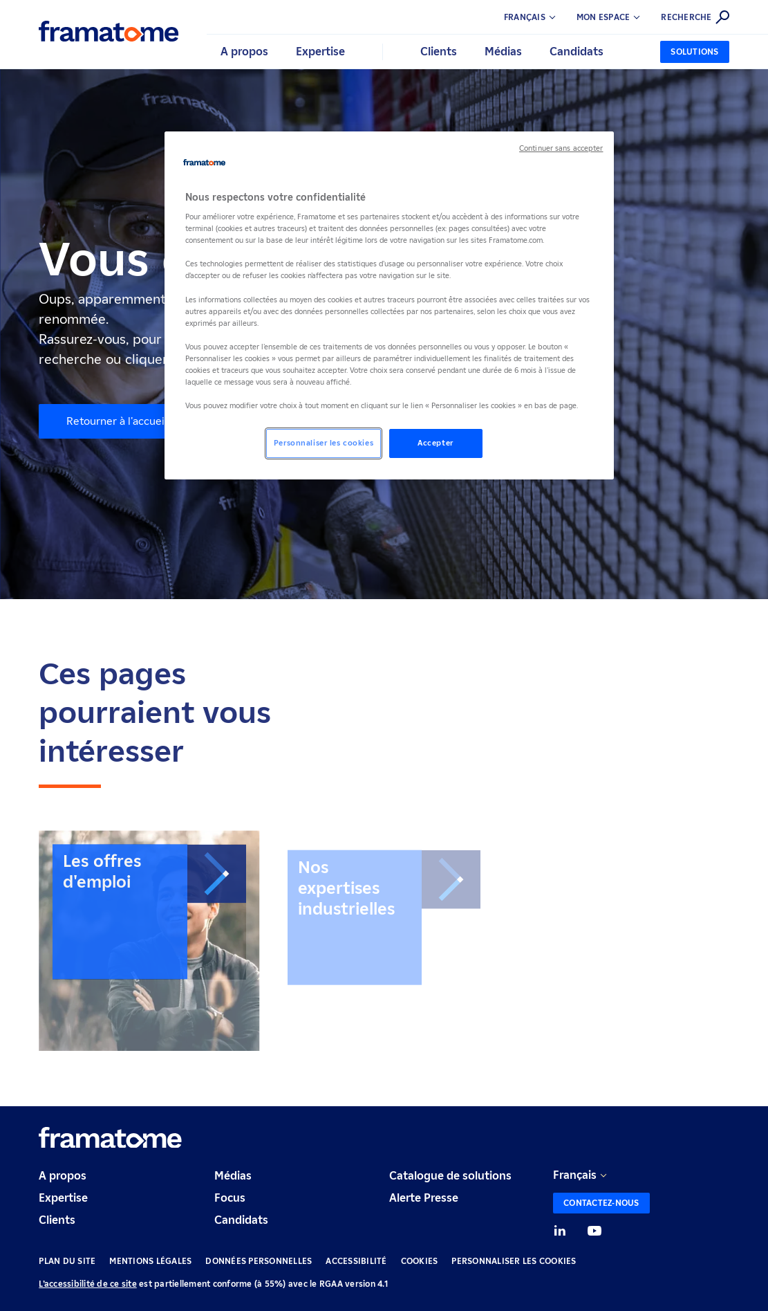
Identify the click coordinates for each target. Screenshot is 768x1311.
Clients (57, 1220)
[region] (389, 305)
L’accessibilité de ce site (88, 1283)
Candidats (241, 1220)
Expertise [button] (320, 51)
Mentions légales (150, 1261)
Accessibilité (356, 1261)
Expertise (63, 1197)
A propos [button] (244, 51)
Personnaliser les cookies (513, 1261)
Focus (229, 1197)
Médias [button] (503, 51)
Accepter (435, 443)
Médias (233, 1175)
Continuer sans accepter (561, 148)
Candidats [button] (576, 51)
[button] (619, 17)
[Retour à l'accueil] (109, 31)
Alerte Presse (423, 1197)
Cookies (419, 1261)
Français (575, 1175)
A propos (62, 1175)
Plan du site (67, 1261)
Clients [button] (438, 51)
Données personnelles (258, 1261)
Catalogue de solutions (450, 1175)
